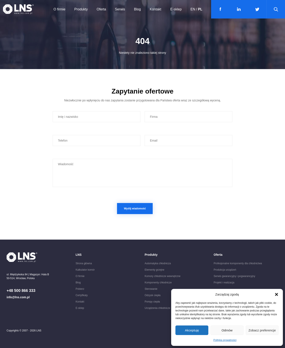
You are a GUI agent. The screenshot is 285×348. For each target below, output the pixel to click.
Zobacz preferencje (262, 330)
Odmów (227, 330)
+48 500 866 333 (21, 291)
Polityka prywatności (225, 340)
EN (192, 9)
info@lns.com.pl (18, 297)
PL (200, 9)
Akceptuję (192, 330)
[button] (276, 294)
